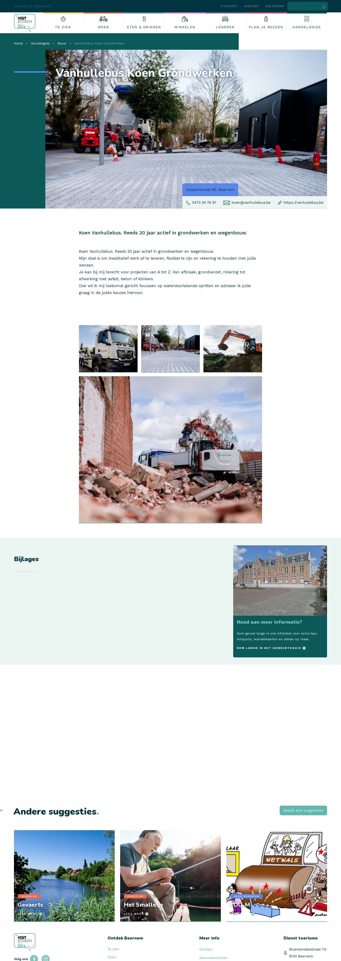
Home (18, 43)
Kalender (274, 6)
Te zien (113, 949)
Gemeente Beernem (32, 6)
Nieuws (252, 6)
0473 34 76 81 (204, 202)
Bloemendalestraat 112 (308, 949)
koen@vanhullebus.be (251, 202)
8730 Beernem (301, 956)
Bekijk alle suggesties (303, 810)
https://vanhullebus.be (303, 202)
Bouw (62, 43)
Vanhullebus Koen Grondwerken (99, 43)
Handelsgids (40, 43)
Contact (229, 6)
